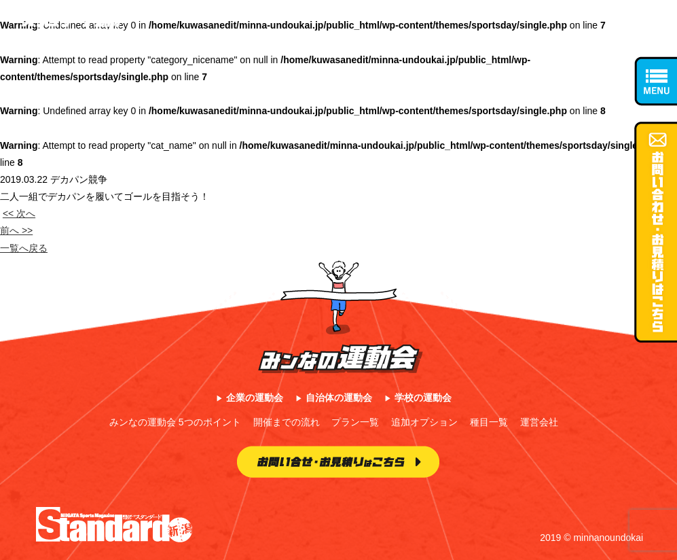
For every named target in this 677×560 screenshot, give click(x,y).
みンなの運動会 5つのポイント (175, 422)
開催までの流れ (286, 422)
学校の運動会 (423, 397)
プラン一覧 (355, 422)
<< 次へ (19, 213)
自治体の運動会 (339, 397)
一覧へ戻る (24, 248)
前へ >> (16, 230)
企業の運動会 (254, 397)
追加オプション (424, 422)
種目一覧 (489, 422)
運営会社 (539, 422)
